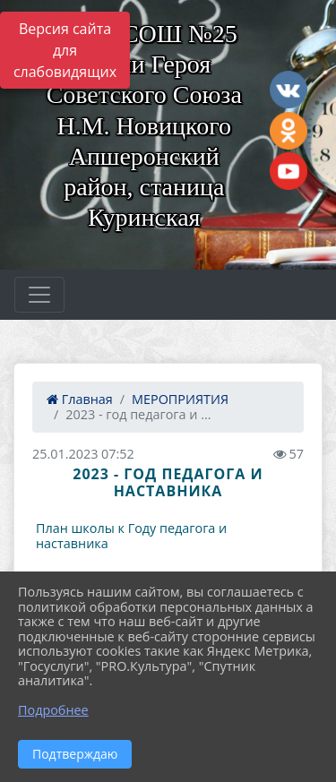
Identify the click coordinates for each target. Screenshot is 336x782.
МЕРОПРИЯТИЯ (180, 399)
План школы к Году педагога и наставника (131, 536)
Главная (80, 399)
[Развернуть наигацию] (39, 295)
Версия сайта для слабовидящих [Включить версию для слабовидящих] (64, 50)
